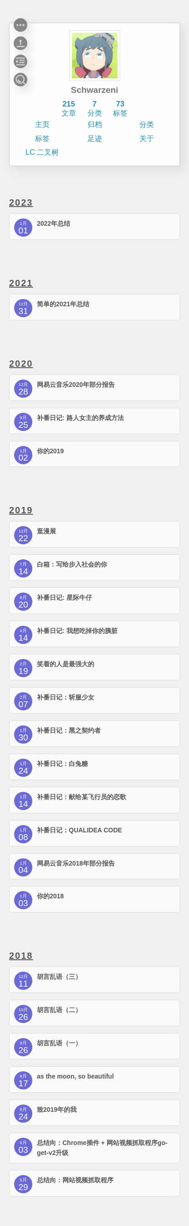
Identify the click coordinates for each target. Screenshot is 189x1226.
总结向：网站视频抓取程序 (75, 1180)
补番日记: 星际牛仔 (64, 597)
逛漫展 (46, 531)
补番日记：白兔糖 (62, 763)
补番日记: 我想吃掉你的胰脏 (77, 630)
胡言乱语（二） (59, 1009)
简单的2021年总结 (63, 304)
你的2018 (50, 896)
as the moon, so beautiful (75, 1076)
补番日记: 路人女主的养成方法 (80, 417)
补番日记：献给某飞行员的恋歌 (81, 796)
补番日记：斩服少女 (65, 697)
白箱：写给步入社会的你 (72, 564)
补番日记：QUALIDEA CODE (79, 830)
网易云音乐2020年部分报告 (76, 384)
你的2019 (50, 451)
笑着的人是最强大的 (65, 664)
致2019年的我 (57, 1109)
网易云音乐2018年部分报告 (76, 863)
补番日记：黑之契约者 (69, 730)
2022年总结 (53, 223)
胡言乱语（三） (59, 976)
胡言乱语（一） (59, 1043)
